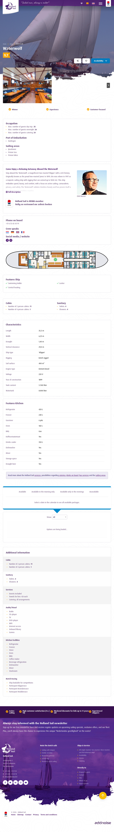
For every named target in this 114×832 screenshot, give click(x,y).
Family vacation (47, 754)
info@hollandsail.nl (11, 780)
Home (5, 44)
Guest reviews (84, 784)
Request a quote (84, 773)
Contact (81, 776)
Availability (100, 61)
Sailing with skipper (48, 751)
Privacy (36, 818)
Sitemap (20, 818)
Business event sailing (49, 762)
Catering (82, 762)
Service (81, 759)
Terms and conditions (49, 818)
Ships (12, 44)
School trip (45, 759)
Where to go (83, 782)
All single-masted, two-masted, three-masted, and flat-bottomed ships (94, 752)
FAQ (80, 779)
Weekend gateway (48, 756)
